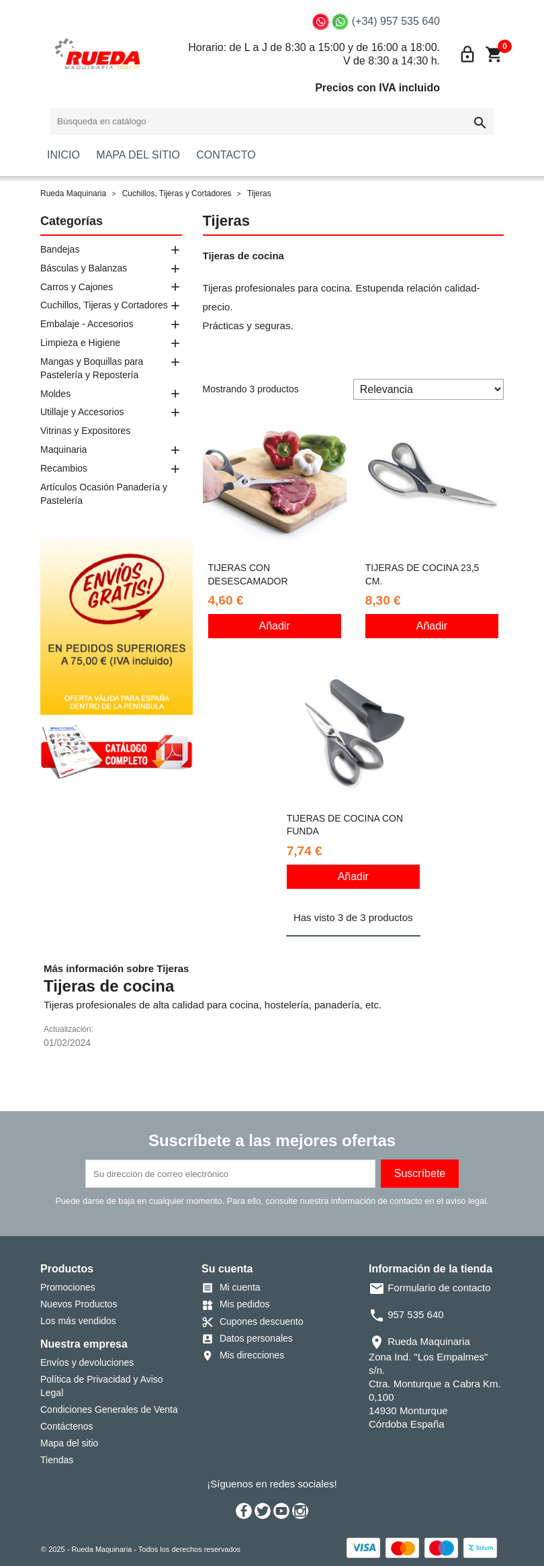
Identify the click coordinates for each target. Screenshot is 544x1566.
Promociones (67, 1287)
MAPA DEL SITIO (137, 155)
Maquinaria (63, 449)
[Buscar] (272, 121)
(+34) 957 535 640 (396, 21)
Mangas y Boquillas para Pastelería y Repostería (91, 368)
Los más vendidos (78, 1320)
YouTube (281, 1511)
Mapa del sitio (69, 1443)
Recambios (63, 468)
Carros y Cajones (76, 286)
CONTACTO (225, 155)
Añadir (274, 626)
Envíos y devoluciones (87, 1362)
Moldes (55, 393)
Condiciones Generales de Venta (109, 1409)
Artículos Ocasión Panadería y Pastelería (103, 494)
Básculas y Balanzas (83, 268)
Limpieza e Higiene (80, 342)
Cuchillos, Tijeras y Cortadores (104, 305)
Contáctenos (66, 1426)
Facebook (244, 1511)
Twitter (263, 1511)
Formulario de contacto (430, 1287)
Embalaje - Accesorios (87, 323)
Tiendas (56, 1459)
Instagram (300, 1511)
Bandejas (59, 249)
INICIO (63, 155)
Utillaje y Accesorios (82, 411)
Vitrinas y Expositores (85, 430)
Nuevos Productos (78, 1304)
